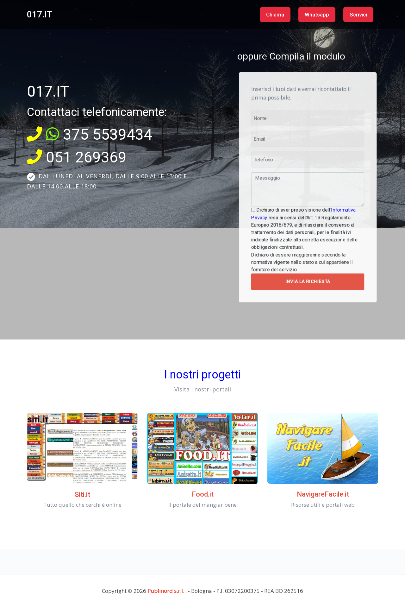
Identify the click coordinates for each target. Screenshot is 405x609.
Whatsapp (317, 14)
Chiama (275, 14)
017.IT (39, 14)
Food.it (203, 494)
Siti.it (82, 494)
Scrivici (358, 14)
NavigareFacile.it (323, 494)
